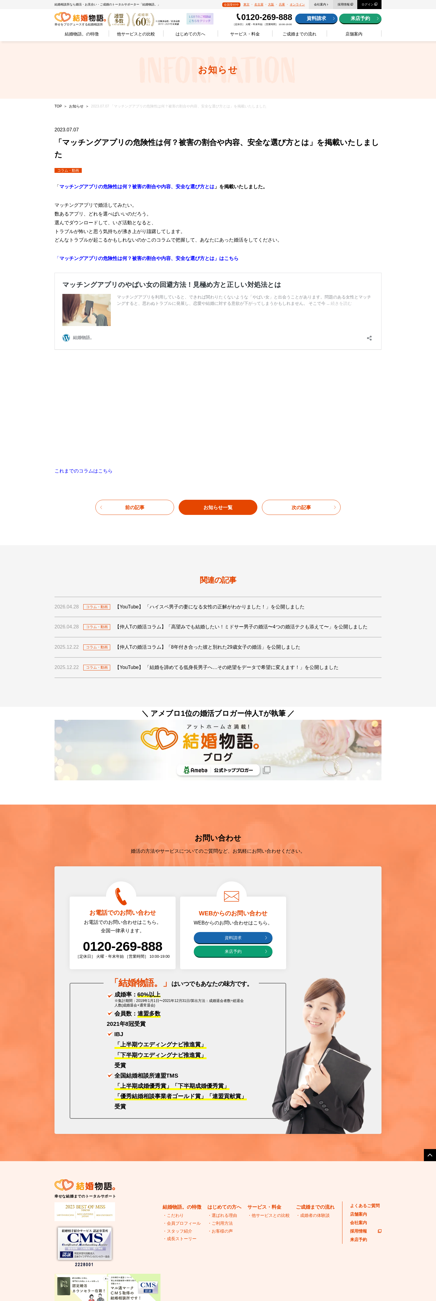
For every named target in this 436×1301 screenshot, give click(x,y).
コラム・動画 (68, 170)
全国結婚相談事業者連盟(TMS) (96, 1231)
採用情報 (344, 4)
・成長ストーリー (180, 1131)
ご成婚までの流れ (299, 33)
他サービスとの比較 (136, 33)
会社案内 (320, 4)
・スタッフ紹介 (177, 1123)
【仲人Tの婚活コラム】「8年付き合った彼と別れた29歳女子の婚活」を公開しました (207, 539)
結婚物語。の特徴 (82, 33)
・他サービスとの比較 (268, 1108)
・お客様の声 (220, 1123)
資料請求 (316, 18)
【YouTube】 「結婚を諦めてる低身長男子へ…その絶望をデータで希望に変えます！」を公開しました (227, 560)
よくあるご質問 (365, 1098)
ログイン (368, 4)
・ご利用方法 (220, 1116)
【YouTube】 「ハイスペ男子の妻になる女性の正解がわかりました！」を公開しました (210, 499)
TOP (58, 106)
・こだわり (173, 1108)
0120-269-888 (266, 17)
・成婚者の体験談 (313, 1108)
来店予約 (360, 18)
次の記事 (301, 400)
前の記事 (134, 400)
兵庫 (282, 4)
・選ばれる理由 (222, 1108)
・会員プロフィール (182, 1116)
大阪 (271, 4)
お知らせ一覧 (218, 400)
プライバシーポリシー (69, 1285)
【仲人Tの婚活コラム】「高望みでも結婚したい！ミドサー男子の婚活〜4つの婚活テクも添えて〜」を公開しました (241, 519)
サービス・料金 (245, 33)
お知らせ (76, 106)
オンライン (297, 4)
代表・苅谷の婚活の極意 (283, 1221)
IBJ (187, 1231)
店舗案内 (353, 33)
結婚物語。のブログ (281, 1245)
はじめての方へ (190, 33)
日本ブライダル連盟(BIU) (96, 1245)
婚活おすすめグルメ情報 (283, 1233)
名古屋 (258, 4)
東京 (246, 4)
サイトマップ (98, 1285)
